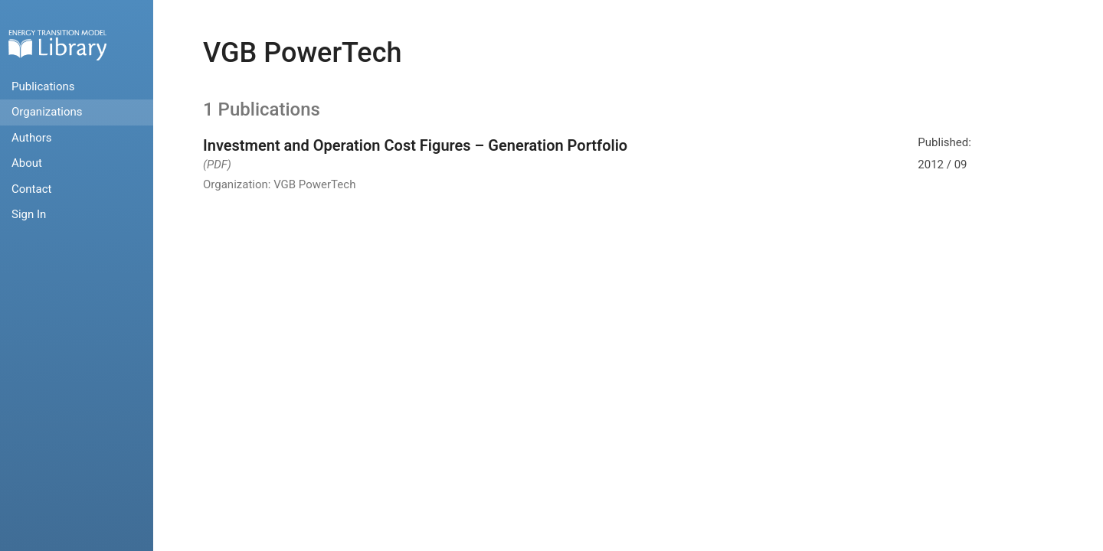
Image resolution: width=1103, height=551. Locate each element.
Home (57, 45)
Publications (43, 86)
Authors (31, 138)
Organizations (47, 112)
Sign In (28, 214)
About (26, 163)
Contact (31, 189)
